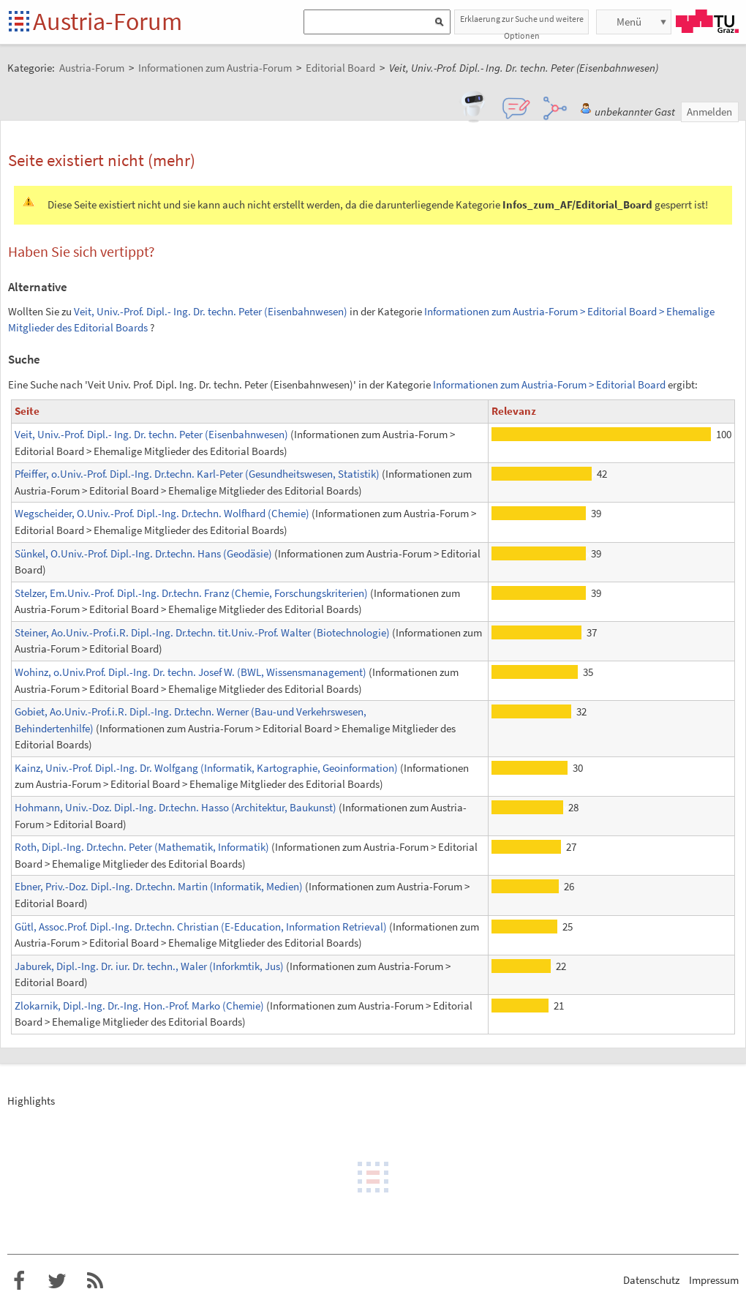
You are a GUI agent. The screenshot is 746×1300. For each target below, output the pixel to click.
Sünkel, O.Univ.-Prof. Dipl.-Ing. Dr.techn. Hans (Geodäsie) (143, 553)
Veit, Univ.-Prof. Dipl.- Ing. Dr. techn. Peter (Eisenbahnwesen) (210, 311)
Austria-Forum (107, 21)
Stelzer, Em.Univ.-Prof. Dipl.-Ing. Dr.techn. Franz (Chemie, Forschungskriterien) (191, 593)
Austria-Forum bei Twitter (57, 1281)
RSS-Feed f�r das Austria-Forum (95, 1281)
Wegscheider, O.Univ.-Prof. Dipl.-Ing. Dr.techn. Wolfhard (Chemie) (162, 513)
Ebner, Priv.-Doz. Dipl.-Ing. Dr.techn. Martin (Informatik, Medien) (159, 886)
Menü (629, 22)
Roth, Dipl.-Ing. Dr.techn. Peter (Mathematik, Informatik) (142, 847)
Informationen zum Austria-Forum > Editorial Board (549, 384)
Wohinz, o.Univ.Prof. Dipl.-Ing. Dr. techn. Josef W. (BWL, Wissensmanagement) (190, 672)
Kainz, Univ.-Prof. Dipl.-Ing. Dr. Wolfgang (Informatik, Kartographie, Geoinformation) (206, 768)
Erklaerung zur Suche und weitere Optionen (522, 23)
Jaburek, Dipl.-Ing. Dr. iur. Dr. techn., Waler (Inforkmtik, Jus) (149, 966)
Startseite (20, 22)
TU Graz (707, 21)
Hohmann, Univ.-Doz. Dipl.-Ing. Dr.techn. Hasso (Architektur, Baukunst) (175, 807)
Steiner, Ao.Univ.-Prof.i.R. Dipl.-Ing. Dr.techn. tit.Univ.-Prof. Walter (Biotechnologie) (202, 632)
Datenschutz (651, 1280)
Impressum (714, 1280)
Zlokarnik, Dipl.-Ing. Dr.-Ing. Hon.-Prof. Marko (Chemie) (139, 1005)
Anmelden (709, 112)
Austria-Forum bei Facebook (19, 1281)
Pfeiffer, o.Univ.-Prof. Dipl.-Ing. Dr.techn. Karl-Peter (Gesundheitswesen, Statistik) (197, 474)
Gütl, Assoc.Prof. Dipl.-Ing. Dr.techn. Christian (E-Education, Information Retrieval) (201, 926)
